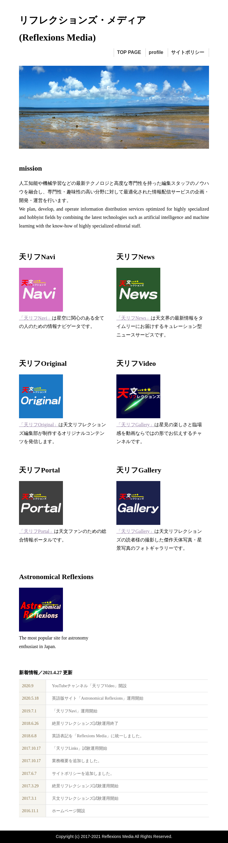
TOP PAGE (129, 52)
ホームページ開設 (68, 811)
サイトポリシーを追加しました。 (83, 773)
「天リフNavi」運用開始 (74, 711)
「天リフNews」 (133, 317)
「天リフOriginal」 (38, 424)
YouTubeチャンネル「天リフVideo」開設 (89, 686)
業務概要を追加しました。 (77, 761)
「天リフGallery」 (135, 424)
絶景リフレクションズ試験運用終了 (85, 723)
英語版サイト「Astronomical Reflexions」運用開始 (97, 698)
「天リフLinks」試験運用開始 (79, 748)
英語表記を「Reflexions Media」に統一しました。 (98, 736)
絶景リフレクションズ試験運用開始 (85, 786)
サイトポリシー (187, 52)
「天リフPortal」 (36, 531)
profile (156, 52)
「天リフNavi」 (35, 317)
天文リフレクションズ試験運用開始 (85, 798)
